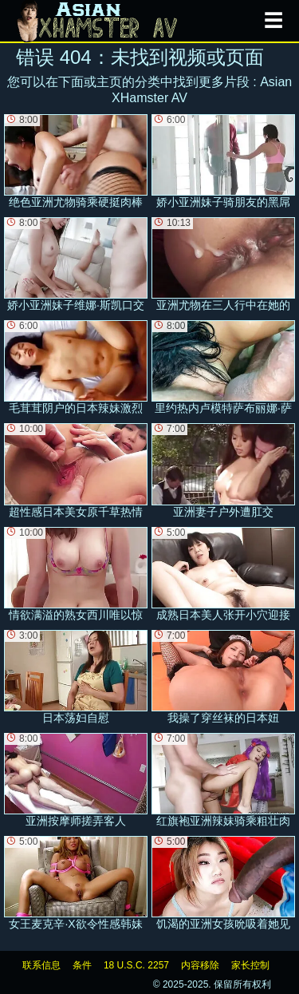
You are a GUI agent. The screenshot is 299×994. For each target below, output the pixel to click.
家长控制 (250, 965)
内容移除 (200, 965)
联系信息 (41, 965)
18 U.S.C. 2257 (136, 965)
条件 (82, 965)
